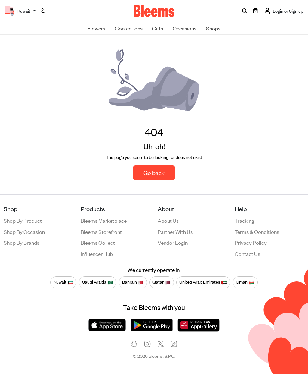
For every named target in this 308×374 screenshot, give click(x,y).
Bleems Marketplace (104, 220)
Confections (129, 28)
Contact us (247, 253)
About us (168, 220)
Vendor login (173, 242)
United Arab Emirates (203, 282)
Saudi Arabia (97, 282)
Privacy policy (251, 242)
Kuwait (63, 282)
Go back (154, 172)
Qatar (161, 282)
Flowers (96, 28)
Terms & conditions (257, 231)
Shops (213, 28)
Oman (245, 282)
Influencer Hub (97, 253)
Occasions (184, 28)
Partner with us (175, 231)
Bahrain (133, 282)
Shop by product (23, 220)
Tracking (244, 220)
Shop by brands (21, 242)
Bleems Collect (98, 242)
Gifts (157, 28)
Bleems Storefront (101, 231)
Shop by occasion (24, 231)
